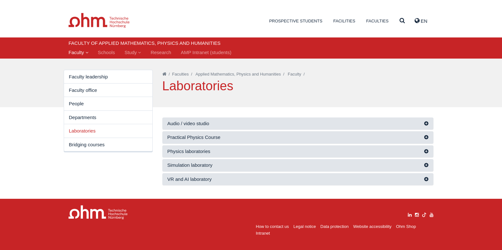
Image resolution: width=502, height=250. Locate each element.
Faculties (377, 21)
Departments (82, 117)
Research (160, 52)
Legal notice (305, 226)
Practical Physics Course (194, 137)
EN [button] (421, 21)
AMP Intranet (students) (206, 52)
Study (133, 52)
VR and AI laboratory (189, 179)
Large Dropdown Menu (98, 212)
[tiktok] (424, 214)
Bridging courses (87, 144)
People (76, 103)
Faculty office (83, 90)
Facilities (344, 21)
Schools (106, 52)
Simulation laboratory (190, 165)
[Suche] (402, 21)
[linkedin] (410, 214)
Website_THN (99, 20)
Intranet (263, 233)
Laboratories (82, 130)
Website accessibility (372, 226)
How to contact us (272, 226)
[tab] (298, 124)
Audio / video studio (188, 123)
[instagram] (417, 214)
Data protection (334, 226)
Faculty (78, 52)
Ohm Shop (406, 226)
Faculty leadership (88, 76)
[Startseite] (164, 74)
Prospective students (295, 21)
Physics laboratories (188, 151)
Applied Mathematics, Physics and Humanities (238, 74)
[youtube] (431, 214)
